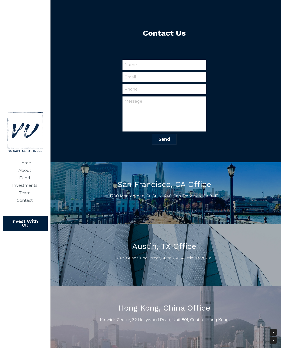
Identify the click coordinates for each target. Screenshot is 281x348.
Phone (131, 89)
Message (133, 101)
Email (130, 76)
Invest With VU (25, 223)
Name (131, 64)
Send (164, 139)
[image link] (25, 131)
